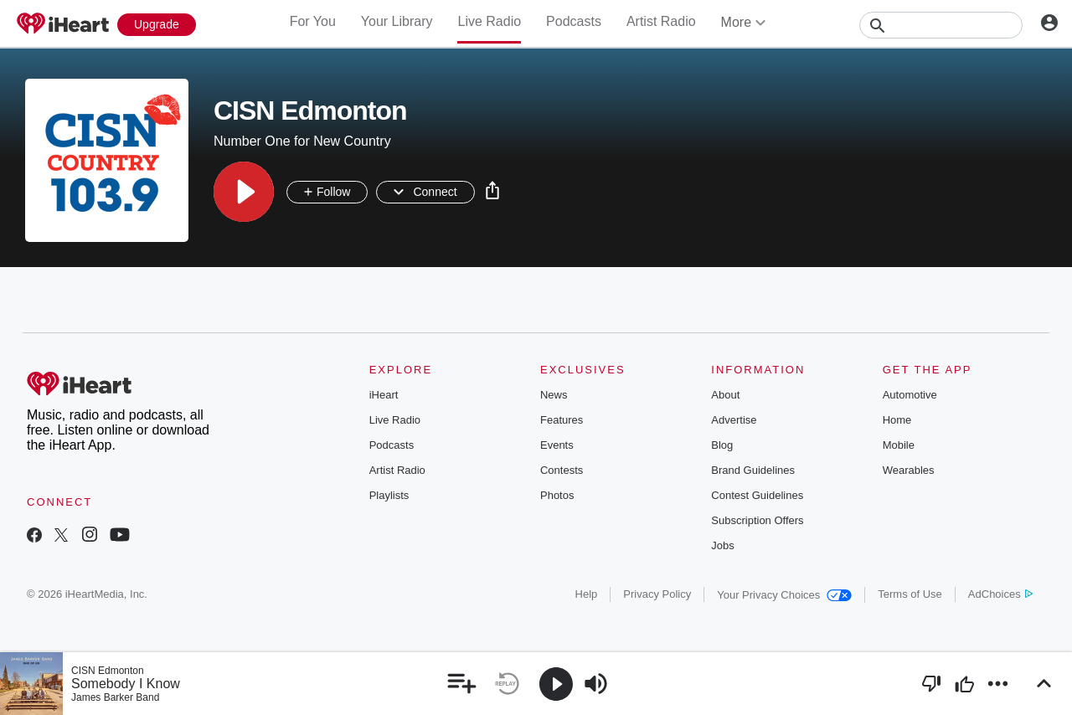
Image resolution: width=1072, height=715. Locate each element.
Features (561, 420)
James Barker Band (115, 697)
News (554, 394)
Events (557, 445)
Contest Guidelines (757, 495)
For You (313, 21)
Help (586, 594)
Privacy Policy (657, 594)
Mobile (899, 445)
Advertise (733, 420)
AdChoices (1000, 594)
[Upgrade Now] (156, 24)
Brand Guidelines (753, 470)
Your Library (397, 21)
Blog (722, 445)
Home (897, 420)
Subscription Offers (757, 520)
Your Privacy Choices (784, 595)
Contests (561, 470)
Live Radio (489, 21)
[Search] (941, 25)
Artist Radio (661, 21)
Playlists (389, 495)
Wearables (909, 470)
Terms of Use (910, 594)
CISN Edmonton (107, 670)
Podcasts (573, 21)
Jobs (722, 545)
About (725, 394)
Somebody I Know (125, 683)
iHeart (384, 394)
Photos (557, 495)
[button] (244, 192)
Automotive (910, 394)
